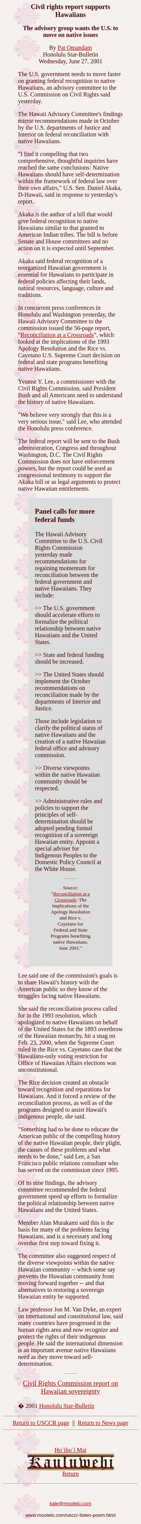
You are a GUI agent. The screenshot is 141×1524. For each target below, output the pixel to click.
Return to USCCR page (41, 1423)
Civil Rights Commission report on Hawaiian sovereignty (70, 1387)
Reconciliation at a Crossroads (57, 335)
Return (70, 1473)
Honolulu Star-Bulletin (66, 1406)
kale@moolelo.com (70, 1503)
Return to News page (103, 1423)
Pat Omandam (75, 47)
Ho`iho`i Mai (70, 1450)
